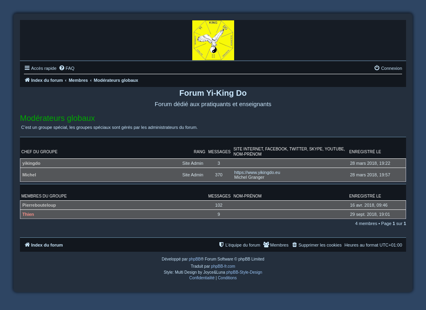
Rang (199, 152)
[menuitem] (67, 68)
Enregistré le (365, 152)
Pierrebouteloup (39, 205)
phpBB (195, 259)
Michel (29, 174)
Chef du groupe (40, 152)
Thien (28, 214)
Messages (219, 152)
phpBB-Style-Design (244, 272)
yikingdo (31, 163)
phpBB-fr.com (223, 266)
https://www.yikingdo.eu (257, 172)
